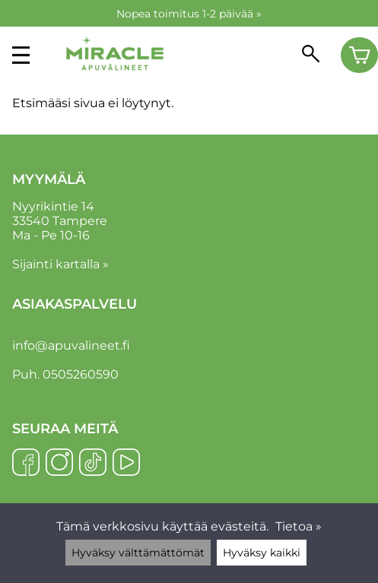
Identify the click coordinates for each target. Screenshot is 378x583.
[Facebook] (26, 463)
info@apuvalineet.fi (71, 345)
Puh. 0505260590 (65, 374)
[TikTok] (92, 463)
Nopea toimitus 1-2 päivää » (189, 14)
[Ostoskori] (359, 55)
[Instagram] (59, 463)
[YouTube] (126, 463)
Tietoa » (298, 526)
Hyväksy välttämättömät (138, 552)
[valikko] (21, 55)
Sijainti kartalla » (60, 264)
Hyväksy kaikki (261, 552)
